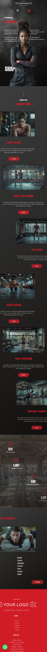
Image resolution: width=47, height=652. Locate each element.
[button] (17, 10)
